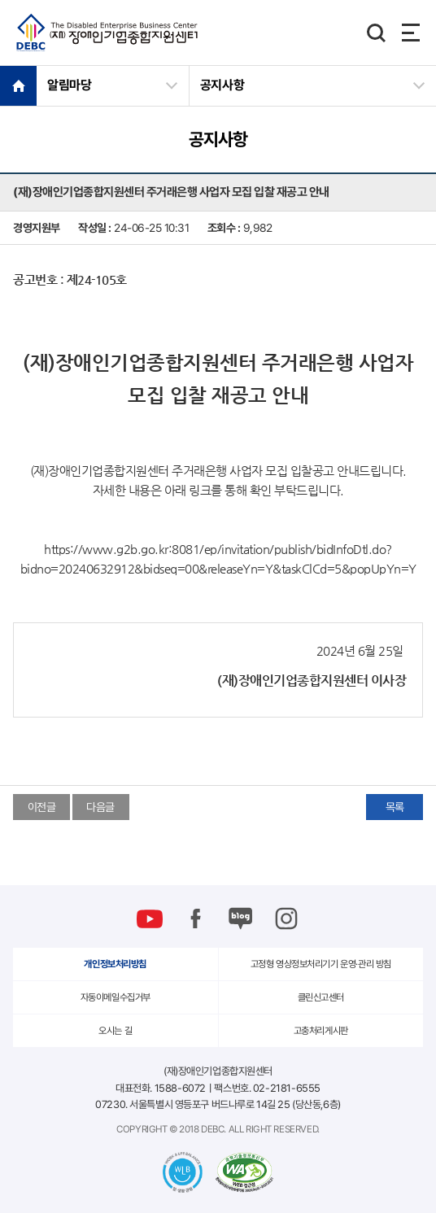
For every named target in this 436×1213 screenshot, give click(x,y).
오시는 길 (115, 1030)
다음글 (100, 807)
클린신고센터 (321, 997)
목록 (395, 807)
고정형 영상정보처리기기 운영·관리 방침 (321, 964)
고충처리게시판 (321, 1030)
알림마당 (69, 85)
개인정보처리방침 (115, 964)
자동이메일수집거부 (115, 997)
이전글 (42, 807)
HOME (18, 85)
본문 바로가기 (0, 0)
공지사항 (222, 85)
